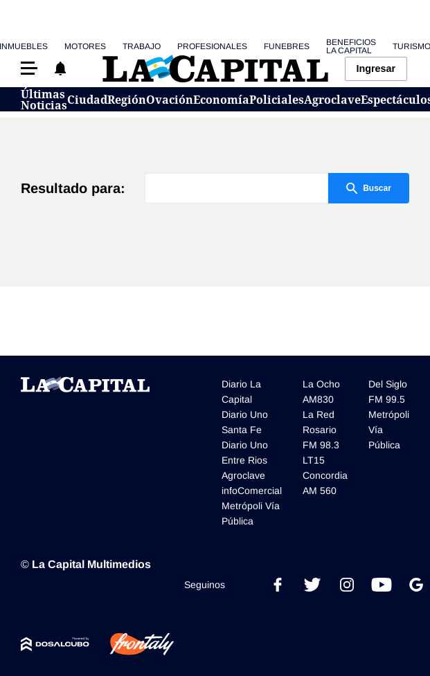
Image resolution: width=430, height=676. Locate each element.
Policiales (276, 99)
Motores (85, 46)
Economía (221, 99)
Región (126, 99)
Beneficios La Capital (351, 46)
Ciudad (87, 99)
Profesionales (212, 46)
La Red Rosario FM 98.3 (321, 429)
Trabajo (142, 46)
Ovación (169, 99)
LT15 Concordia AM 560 (325, 475)
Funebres (287, 46)
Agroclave (332, 99)
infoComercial (252, 490)
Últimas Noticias (44, 100)
